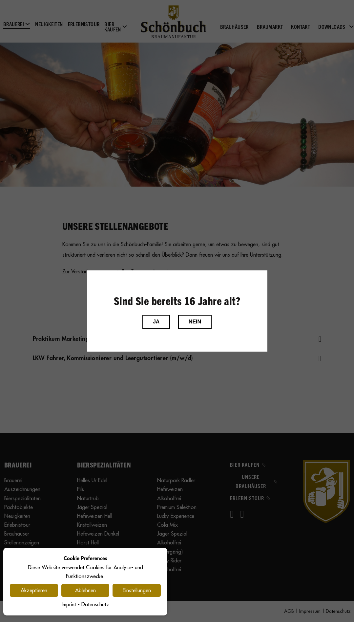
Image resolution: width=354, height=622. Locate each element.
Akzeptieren (34, 590)
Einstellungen (137, 590)
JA (156, 321)
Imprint (69, 604)
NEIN (195, 321)
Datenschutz (95, 604)
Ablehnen (85, 590)
